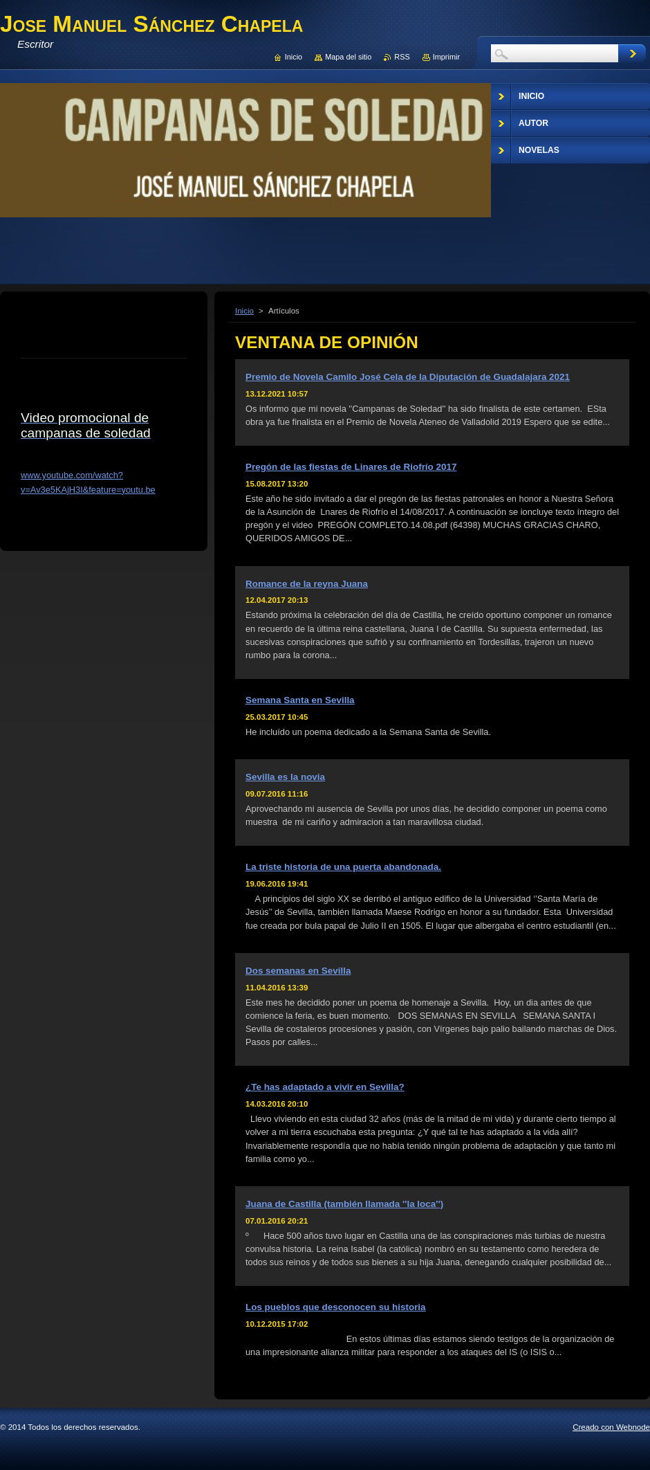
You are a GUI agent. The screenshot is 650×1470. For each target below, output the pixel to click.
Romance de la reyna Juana (306, 584)
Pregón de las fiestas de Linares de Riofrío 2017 (350, 467)
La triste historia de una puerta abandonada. (343, 867)
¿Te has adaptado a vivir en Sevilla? (325, 1087)
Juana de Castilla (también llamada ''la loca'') (344, 1204)
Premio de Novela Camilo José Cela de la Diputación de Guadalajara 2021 (407, 377)
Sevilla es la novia (285, 777)
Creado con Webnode (611, 1427)
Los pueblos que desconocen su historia (335, 1307)
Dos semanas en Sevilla (298, 970)
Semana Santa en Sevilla (300, 700)
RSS (401, 57)
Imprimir (446, 57)
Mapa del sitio (348, 57)
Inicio (244, 311)
